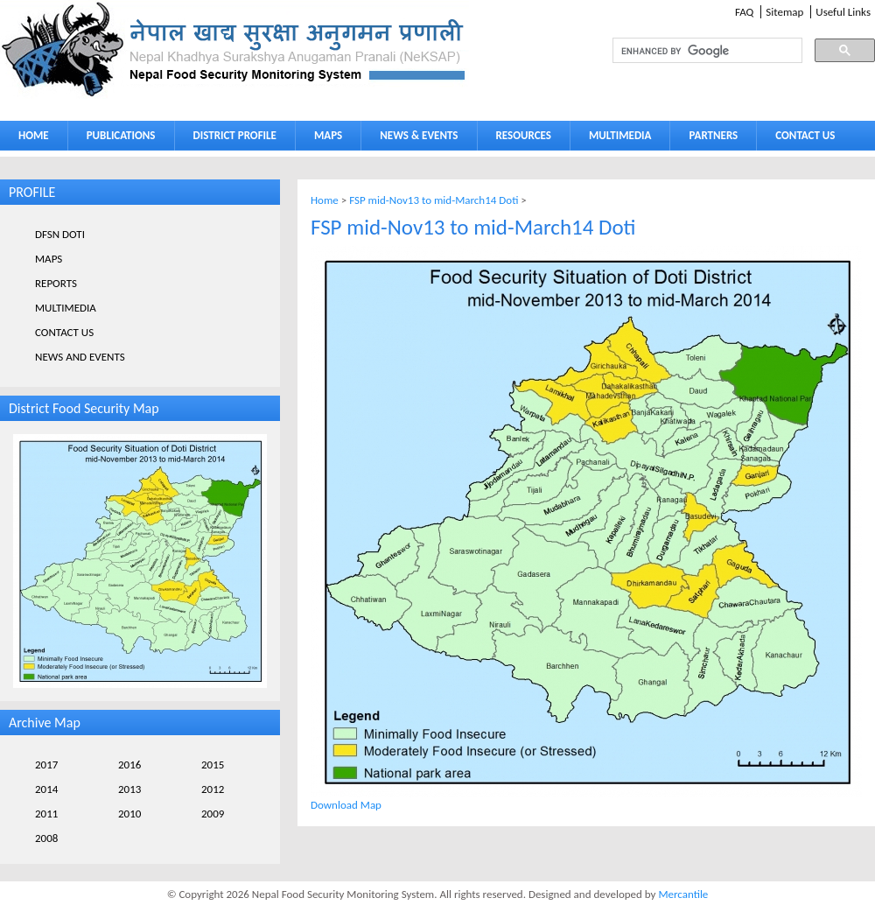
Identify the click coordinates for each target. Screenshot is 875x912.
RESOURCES (519, 139)
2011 (46, 813)
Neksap (234, 49)
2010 (129, 813)
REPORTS (56, 283)
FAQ (744, 11)
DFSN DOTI (60, 234)
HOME (33, 135)
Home (325, 200)
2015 (212, 764)
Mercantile (683, 894)
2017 (46, 764)
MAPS (324, 139)
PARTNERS (713, 135)
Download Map (346, 804)
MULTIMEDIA (616, 139)
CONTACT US (805, 135)
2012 (212, 789)
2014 (46, 789)
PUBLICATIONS (117, 139)
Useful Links (843, 11)
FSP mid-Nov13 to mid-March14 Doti (433, 200)
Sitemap (784, 11)
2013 (129, 789)
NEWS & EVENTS (419, 135)
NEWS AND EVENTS (80, 356)
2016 (129, 764)
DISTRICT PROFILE (231, 139)
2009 (212, 813)
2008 (46, 838)
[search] (691, 51)
